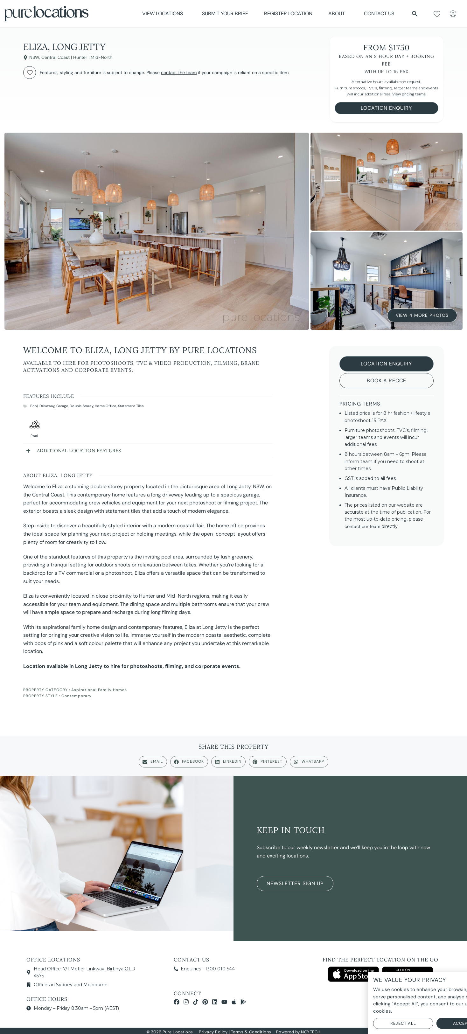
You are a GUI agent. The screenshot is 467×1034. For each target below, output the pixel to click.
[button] (414, 13)
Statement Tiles (131, 406)
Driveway (47, 406)
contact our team (362, 526)
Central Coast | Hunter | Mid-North (76, 57)
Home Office (105, 406)
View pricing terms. (409, 94)
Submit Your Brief (225, 13)
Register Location (288, 13)
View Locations (164, 13)
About (338, 13)
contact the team (179, 72)
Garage (62, 406)
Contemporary (76, 695)
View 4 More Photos (422, 314)
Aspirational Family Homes (99, 689)
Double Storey (81, 406)
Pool (34, 406)
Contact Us (379, 13)
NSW (34, 57)
